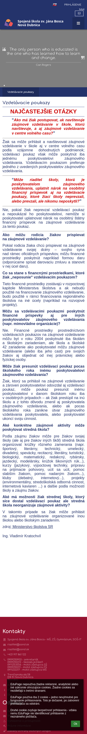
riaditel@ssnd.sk (18, 644)
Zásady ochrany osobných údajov (29, 731)
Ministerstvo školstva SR (32, 527)
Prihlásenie (72, 4)
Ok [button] (75, 723)
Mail (81, 9)
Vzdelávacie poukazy (20, 92)
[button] (54, 4)
